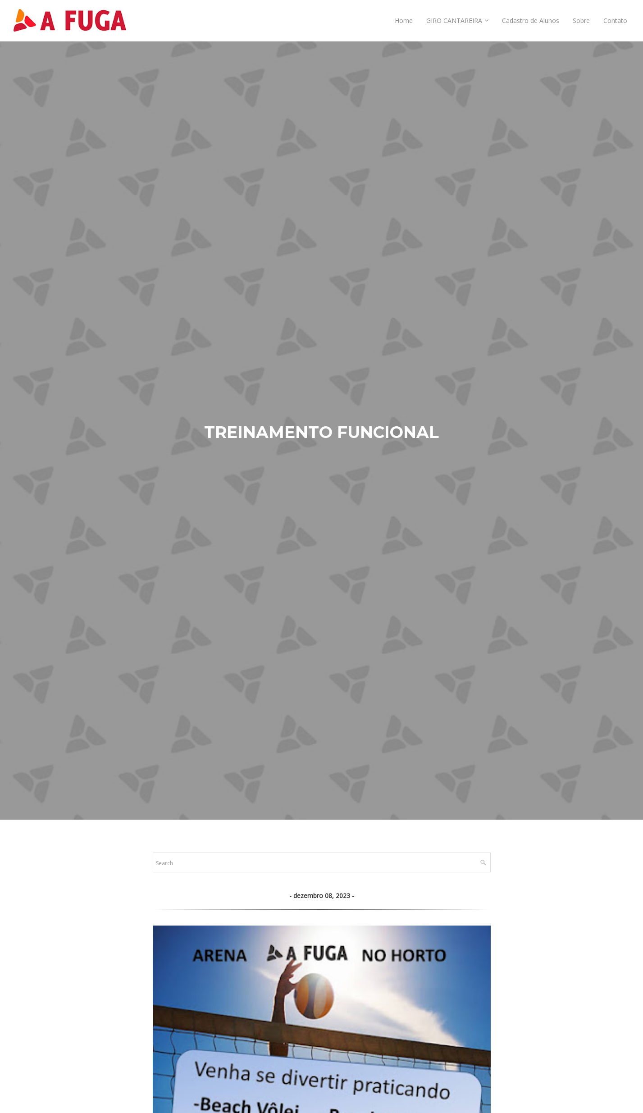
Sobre (581, 20)
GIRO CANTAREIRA (454, 20)
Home (404, 20)
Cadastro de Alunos (530, 20)
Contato (615, 20)
